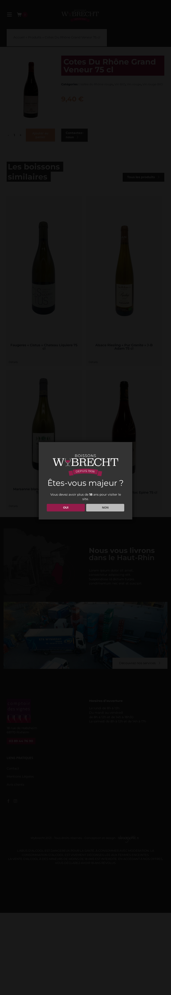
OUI (65, 507)
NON (105, 507)
